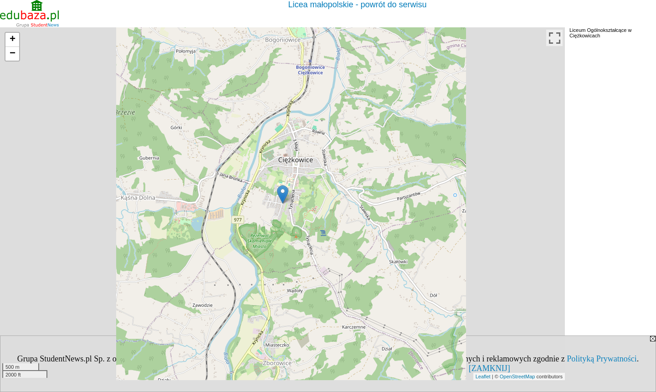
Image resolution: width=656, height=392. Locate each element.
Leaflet (483, 376)
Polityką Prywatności (602, 358)
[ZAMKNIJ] (489, 368)
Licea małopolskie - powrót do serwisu (357, 4)
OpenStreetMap (517, 376)
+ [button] (12, 39)
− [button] (12, 54)
